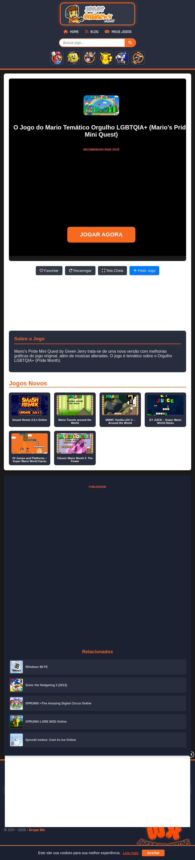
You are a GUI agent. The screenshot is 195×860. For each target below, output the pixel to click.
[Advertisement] (100, 790)
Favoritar (49, 271)
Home (71, 31)
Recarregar (80, 271)
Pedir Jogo (144, 271)
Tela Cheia (112, 271)
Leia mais (131, 853)
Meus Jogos (118, 31)
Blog (92, 31)
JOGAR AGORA (101, 234)
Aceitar (153, 853)
